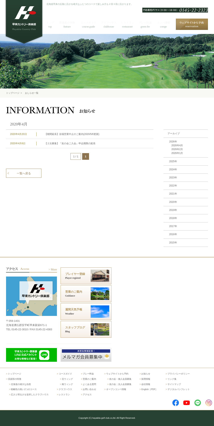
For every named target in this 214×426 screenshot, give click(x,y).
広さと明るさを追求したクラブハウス (30, 394)
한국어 (155, 4)
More (54, 269)
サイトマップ (174, 384)
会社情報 (145, 384)
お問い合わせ (187, 4)
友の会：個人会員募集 (120, 379)
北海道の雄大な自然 (21, 384)
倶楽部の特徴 (14, 379)
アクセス (203, 4)
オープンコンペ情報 (116, 389)
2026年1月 (177, 153)
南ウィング (67, 384)
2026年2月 (177, 149)
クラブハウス (65, 389)
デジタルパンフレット (179, 389)
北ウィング (67, 379)
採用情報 (145, 379)
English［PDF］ (149, 389)
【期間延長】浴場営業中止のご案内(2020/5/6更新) (72, 134)
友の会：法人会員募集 (120, 384)
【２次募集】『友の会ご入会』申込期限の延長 (70, 143)
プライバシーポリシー (179, 373)
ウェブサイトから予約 (117, 373)
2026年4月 (177, 145)
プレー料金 (88, 373)
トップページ (12, 93)
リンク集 (172, 379)
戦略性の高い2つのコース (24, 389)
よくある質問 (169, 4)
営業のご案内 (89, 379)
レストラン (64, 394)
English (144, 4)
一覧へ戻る (24, 173)
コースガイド (65, 373)
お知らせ (145, 373)
